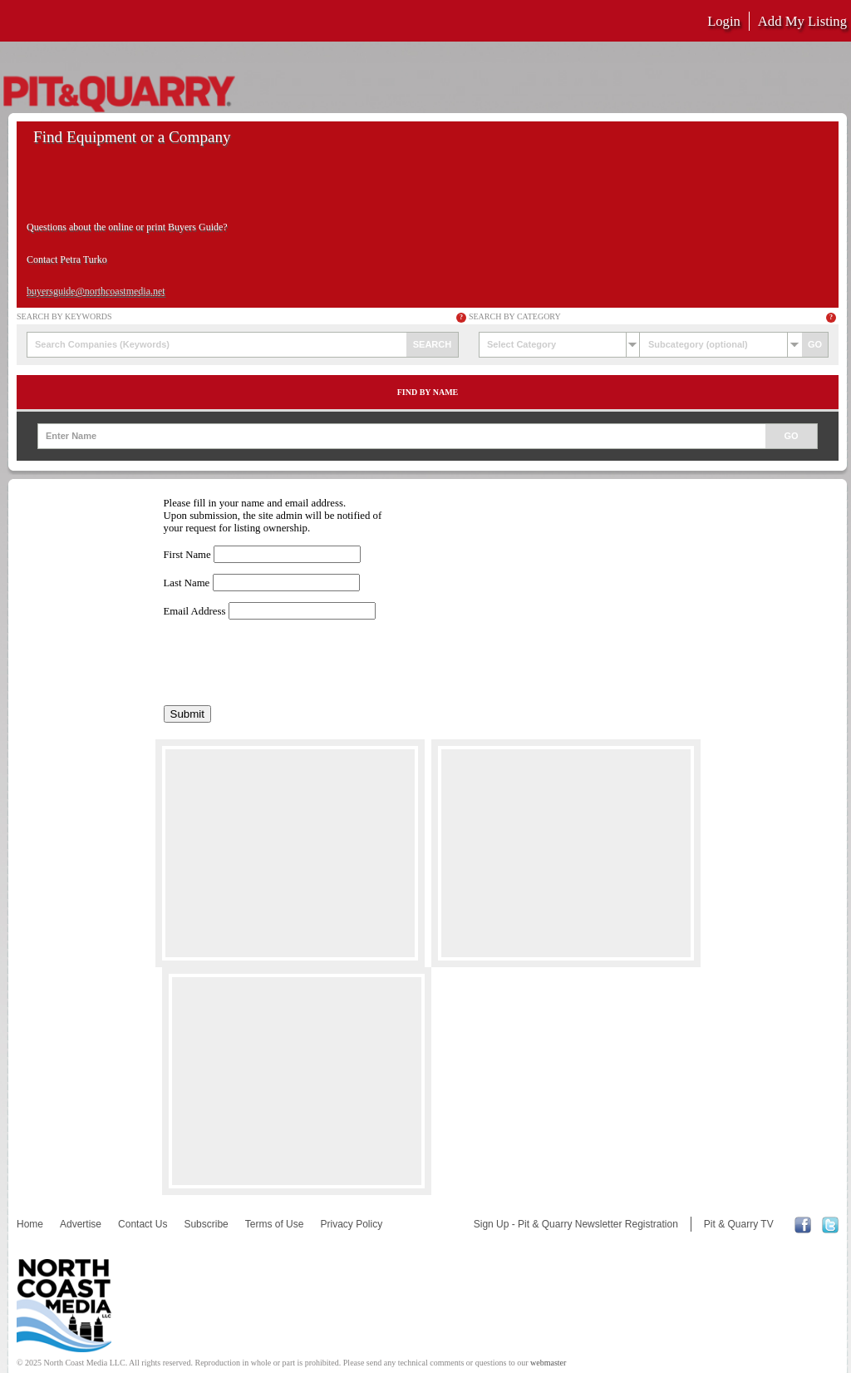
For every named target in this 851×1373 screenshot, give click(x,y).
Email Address (195, 611)
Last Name (187, 583)
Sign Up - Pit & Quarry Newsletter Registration (576, 1224)
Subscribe (206, 1224)
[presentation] (290, 662)
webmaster (548, 1362)
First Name (187, 555)
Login (723, 21)
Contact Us (142, 1224)
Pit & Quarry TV (739, 1224)
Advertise (80, 1224)
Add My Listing (802, 21)
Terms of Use (274, 1224)
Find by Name (428, 392)
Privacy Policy (351, 1224)
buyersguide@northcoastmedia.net (96, 291)
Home (30, 1224)
